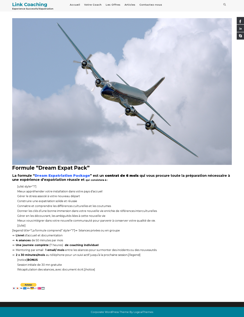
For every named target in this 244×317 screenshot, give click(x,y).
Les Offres (113, 4)
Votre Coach (93, 4)
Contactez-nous (150, 4)
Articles (130, 4)
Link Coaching (29, 4)
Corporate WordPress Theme (110, 312)
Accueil (75, 4)
